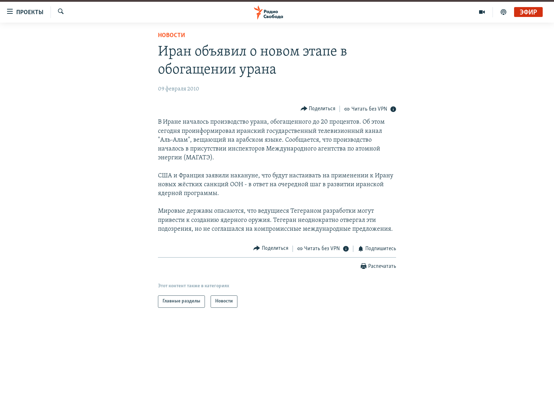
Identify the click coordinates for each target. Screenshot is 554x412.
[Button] (318, 108)
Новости (171, 35)
